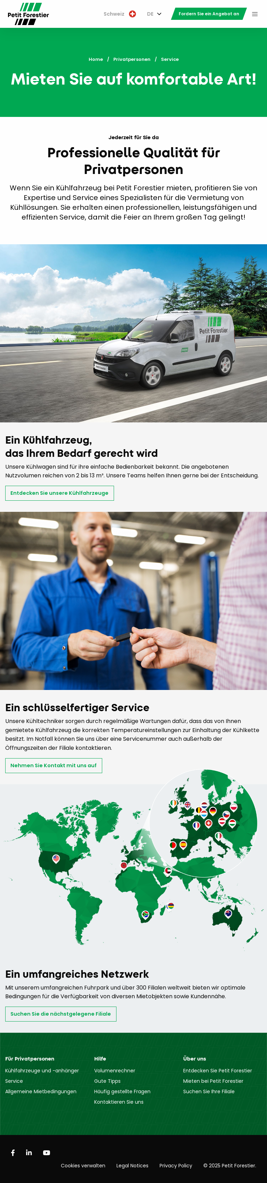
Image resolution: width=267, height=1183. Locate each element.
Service (14, 1081)
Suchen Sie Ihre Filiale (209, 1091)
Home (96, 59)
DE (150, 13)
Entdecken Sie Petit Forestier (217, 1070)
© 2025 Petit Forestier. (229, 1165)
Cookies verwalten (83, 1165)
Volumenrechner (114, 1070)
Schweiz (120, 13)
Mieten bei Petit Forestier (213, 1081)
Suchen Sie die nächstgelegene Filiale (60, 1013)
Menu (255, 14)
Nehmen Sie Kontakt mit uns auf (53, 765)
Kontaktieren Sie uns (119, 1101)
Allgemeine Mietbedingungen (40, 1091)
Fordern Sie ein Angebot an (209, 14)
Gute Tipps (107, 1081)
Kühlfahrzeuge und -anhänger (42, 1070)
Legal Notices (132, 1165)
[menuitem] (119, 14)
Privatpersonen (132, 59)
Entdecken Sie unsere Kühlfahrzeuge (59, 493)
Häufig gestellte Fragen (122, 1091)
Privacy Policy (176, 1165)
